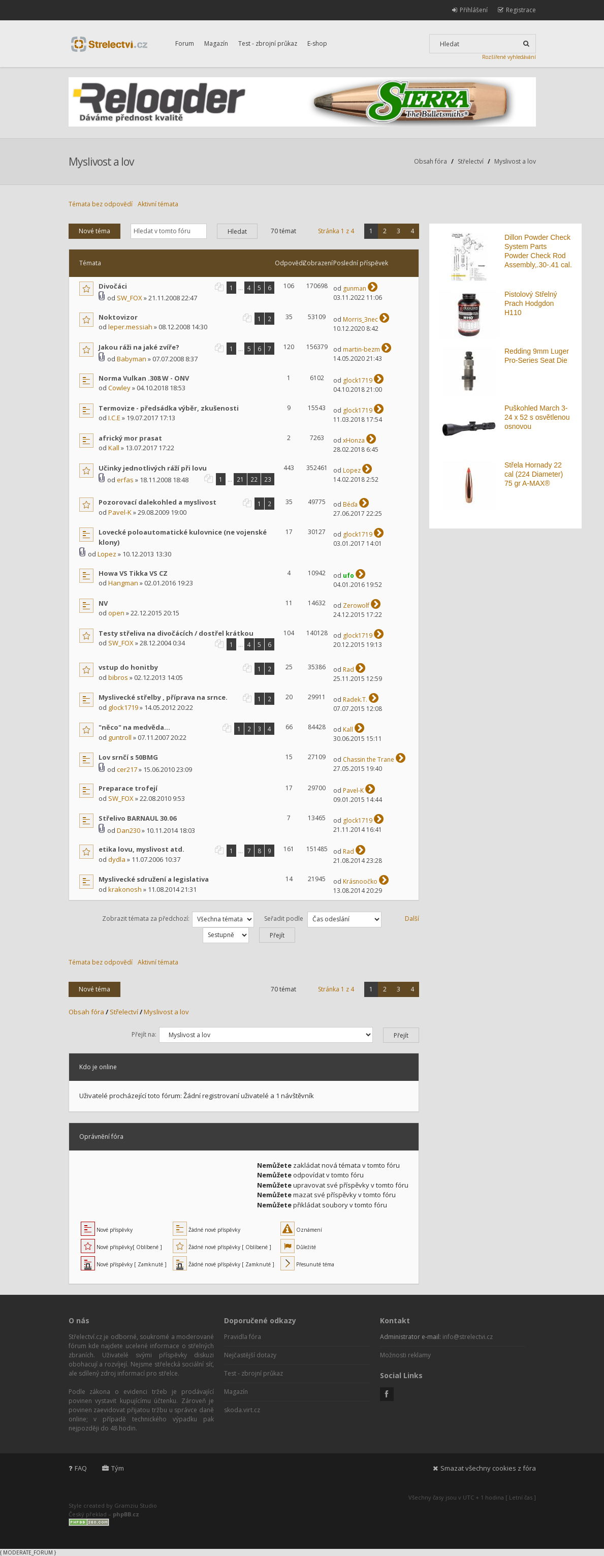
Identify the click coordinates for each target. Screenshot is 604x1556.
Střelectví (471, 161)
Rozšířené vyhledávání (509, 56)
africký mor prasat (130, 438)
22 (254, 479)
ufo (348, 575)
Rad (348, 669)
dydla (116, 859)
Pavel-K (120, 512)
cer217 (127, 769)
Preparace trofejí (128, 788)
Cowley (119, 387)
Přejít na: (144, 1034)
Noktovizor (118, 317)
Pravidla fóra (242, 1336)
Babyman (131, 358)
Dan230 (128, 830)
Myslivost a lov (101, 161)
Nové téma (94, 231)
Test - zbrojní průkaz (267, 43)
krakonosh (125, 889)
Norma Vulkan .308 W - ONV (144, 378)
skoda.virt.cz (242, 1410)
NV (103, 603)
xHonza (354, 440)
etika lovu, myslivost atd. (141, 849)
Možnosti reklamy (405, 1355)
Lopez (352, 470)
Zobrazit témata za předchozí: (178, 918)
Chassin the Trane (368, 759)
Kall (113, 447)
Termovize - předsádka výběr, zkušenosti (169, 408)
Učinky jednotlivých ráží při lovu (153, 468)
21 (240, 479)
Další (412, 918)
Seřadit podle (323, 918)
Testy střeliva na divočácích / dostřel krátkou (176, 633)
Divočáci (113, 286)
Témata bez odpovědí (101, 204)
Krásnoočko (360, 881)
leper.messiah (130, 326)
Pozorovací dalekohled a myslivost (157, 502)
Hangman (123, 582)
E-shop (317, 43)
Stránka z (336, 231)
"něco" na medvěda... (134, 727)
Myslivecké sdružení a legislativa (154, 879)
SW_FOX (129, 297)
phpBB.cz (126, 1514)
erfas (125, 479)
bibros (118, 677)
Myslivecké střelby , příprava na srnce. (163, 697)
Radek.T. (355, 699)
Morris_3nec (360, 319)
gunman (354, 288)
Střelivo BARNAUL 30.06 (137, 818)
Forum (184, 43)
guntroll (120, 737)
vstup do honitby (128, 667)
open (116, 612)
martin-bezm (361, 349)
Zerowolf (356, 605)
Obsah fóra (430, 161)
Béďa (350, 504)
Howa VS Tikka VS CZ (133, 573)
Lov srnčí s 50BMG (128, 757)
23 (267, 479)
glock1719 (357, 380)
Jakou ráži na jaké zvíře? (139, 347)
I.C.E (114, 417)
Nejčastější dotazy (250, 1355)
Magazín (216, 43)
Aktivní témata (158, 204)
